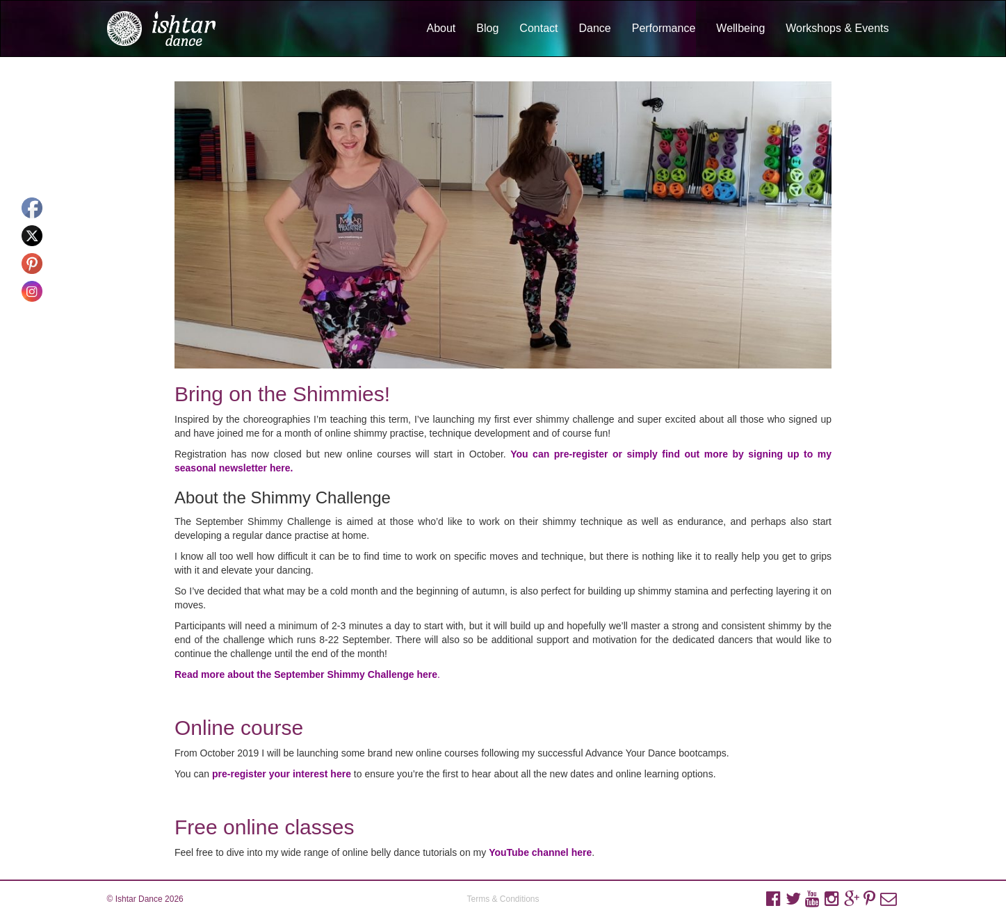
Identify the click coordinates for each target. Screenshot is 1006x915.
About (440, 28)
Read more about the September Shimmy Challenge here (306, 674)
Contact (538, 28)
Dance (594, 28)
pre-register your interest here (281, 773)
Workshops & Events (837, 28)
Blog (487, 28)
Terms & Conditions (503, 899)
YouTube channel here (540, 852)
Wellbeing (740, 28)
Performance (664, 28)
